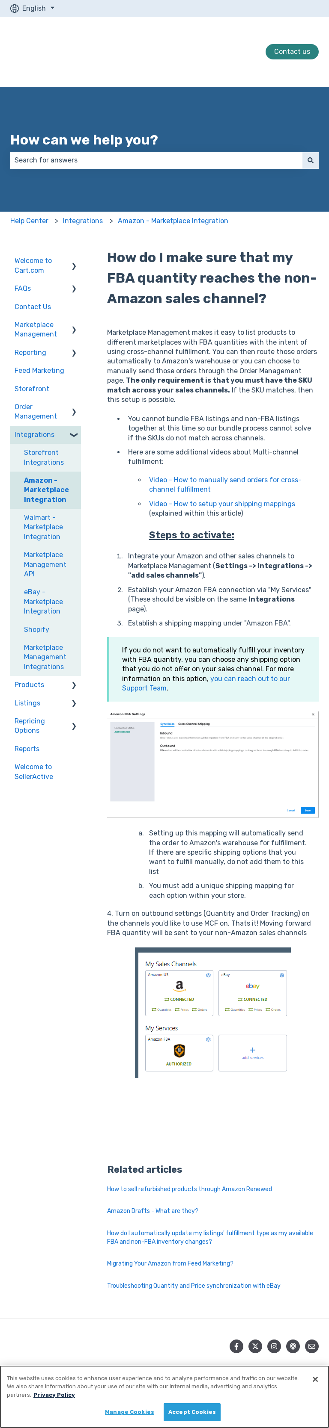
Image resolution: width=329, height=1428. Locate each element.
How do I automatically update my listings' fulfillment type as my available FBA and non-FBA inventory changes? (210, 1237)
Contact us (292, 51)
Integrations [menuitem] (34, 435)
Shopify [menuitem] (36, 629)
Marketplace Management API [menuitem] (45, 564)
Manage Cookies (129, 1412)
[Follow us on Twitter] (255, 1346)
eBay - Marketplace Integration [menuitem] (43, 601)
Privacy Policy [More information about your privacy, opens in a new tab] (54, 1395)
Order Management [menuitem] (36, 411)
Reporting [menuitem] (30, 352)
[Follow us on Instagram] (274, 1346)
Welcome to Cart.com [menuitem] (33, 265)
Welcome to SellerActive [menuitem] (34, 771)
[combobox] (156, 160)
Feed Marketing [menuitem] (39, 370)
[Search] (310, 160)
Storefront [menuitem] (32, 389)
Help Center (29, 221)
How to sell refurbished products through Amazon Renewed (189, 1189)
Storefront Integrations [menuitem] (44, 457)
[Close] (315, 1379)
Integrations (83, 221)
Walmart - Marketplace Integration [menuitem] (43, 527)
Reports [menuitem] (27, 749)
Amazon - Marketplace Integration (173, 221)
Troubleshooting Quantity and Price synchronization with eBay (194, 1285)
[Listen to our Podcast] (293, 1346)
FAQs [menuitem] (23, 288)
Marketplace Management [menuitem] (36, 329)
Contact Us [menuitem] (33, 307)
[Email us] (312, 1346)
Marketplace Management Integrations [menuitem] (45, 657)
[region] (164, 1397)
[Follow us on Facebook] (236, 1346)
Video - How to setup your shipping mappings (222, 504)
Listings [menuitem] (27, 703)
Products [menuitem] (29, 685)
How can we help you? (84, 140)
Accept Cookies (192, 1412)
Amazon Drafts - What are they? (152, 1211)
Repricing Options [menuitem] (30, 726)
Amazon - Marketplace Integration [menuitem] (46, 490)
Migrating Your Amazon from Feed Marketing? (170, 1263)
